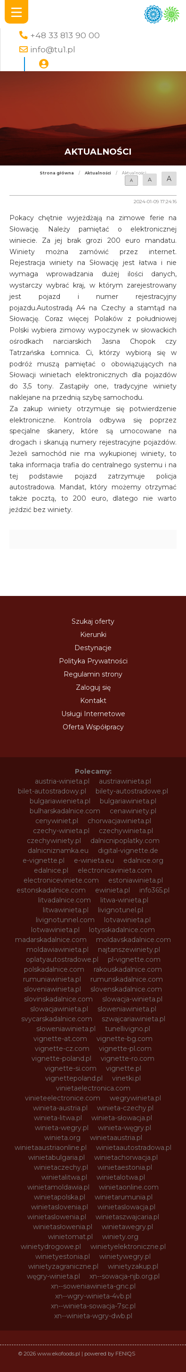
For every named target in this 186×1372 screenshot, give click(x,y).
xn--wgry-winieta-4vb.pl (93, 1296)
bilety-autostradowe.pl (132, 791)
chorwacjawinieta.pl (119, 821)
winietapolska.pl (59, 1197)
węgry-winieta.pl (53, 1276)
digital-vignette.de (128, 850)
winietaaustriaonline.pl (51, 1147)
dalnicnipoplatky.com (125, 840)
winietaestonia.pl (124, 1167)
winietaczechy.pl (61, 1167)
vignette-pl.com (125, 1048)
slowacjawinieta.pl (59, 1009)
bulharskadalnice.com (65, 811)
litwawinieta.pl (66, 910)
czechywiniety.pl (54, 840)
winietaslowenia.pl (56, 1217)
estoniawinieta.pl (135, 880)
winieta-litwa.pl (58, 1118)
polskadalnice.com (54, 969)
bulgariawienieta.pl (60, 801)
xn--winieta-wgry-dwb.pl (93, 1316)
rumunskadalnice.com (126, 979)
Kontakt (93, 700)
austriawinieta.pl (125, 781)
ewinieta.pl (112, 890)
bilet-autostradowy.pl (52, 791)
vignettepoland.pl (74, 1078)
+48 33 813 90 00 (65, 35)
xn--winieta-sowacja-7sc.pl (93, 1306)
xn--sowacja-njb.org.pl (124, 1276)
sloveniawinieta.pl (52, 989)
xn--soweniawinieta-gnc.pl (93, 1286)
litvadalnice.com (64, 900)
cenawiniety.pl (133, 811)
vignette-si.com (71, 1068)
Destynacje (93, 648)
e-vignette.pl (44, 860)
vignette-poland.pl (61, 1058)
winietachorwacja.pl (126, 1157)
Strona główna (57, 173)
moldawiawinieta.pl (57, 949)
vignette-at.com (60, 1038)
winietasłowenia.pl (62, 1227)
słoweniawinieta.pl (66, 1029)
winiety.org (120, 1236)
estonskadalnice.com (51, 890)
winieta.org (62, 1137)
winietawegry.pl (127, 1227)
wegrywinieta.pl (135, 1098)
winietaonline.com (129, 1187)
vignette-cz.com (62, 1048)
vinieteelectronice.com (62, 1098)
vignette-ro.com (127, 1058)
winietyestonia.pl (62, 1256)
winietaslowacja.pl (126, 1207)
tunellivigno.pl (127, 1029)
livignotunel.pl (120, 910)
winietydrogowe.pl (51, 1246)
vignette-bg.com (125, 1038)
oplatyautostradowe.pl (62, 959)
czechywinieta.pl (126, 831)
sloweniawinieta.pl (126, 1009)
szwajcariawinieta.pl (133, 1019)
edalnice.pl (51, 870)
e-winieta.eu (94, 860)
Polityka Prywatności (93, 661)
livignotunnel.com (65, 920)
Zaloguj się (93, 687)
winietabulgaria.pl (56, 1157)
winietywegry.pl (125, 1256)
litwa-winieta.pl (124, 900)
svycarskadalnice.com (56, 1019)
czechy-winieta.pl (61, 831)
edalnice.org (143, 860)
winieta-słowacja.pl (121, 1118)
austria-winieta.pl (62, 781)
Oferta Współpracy (93, 727)
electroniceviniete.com (61, 880)
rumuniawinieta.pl (52, 979)
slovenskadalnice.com (126, 989)
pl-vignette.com (134, 959)
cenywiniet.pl (56, 821)
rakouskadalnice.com (128, 969)
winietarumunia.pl (124, 1197)
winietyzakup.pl (133, 1266)
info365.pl (154, 890)
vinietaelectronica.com (93, 1088)
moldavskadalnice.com (133, 939)
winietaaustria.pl (116, 1137)
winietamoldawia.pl (58, 1187)
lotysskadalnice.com (122, 930)
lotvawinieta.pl (127, 920)
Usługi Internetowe (93, 714)
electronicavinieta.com (115, 870)
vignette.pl (123, 1068)
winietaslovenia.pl (59, 1207)
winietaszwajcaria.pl (127, 1217)
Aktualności (98, 173)
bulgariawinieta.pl (128, 801)
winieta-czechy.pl (125, 1108)
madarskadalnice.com (51, 939)
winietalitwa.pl (64, 1177)
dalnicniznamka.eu (58, 850)
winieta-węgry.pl (124, 1128)
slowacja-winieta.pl (132, 999)
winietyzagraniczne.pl (63, 1266)
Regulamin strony (93, 674)
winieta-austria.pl (60, 1108)
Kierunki (93, 634)
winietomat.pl (70, 1236)
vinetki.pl (126, 1078)
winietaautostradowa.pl (133, 1147)
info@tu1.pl (52, 49)
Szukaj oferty (93, 621)
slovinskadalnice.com (58, 999)
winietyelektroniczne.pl (128, 1246)
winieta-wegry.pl (62, 1128)
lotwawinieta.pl (55, 930)
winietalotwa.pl (121, 1177)
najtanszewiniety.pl (129, 949)
